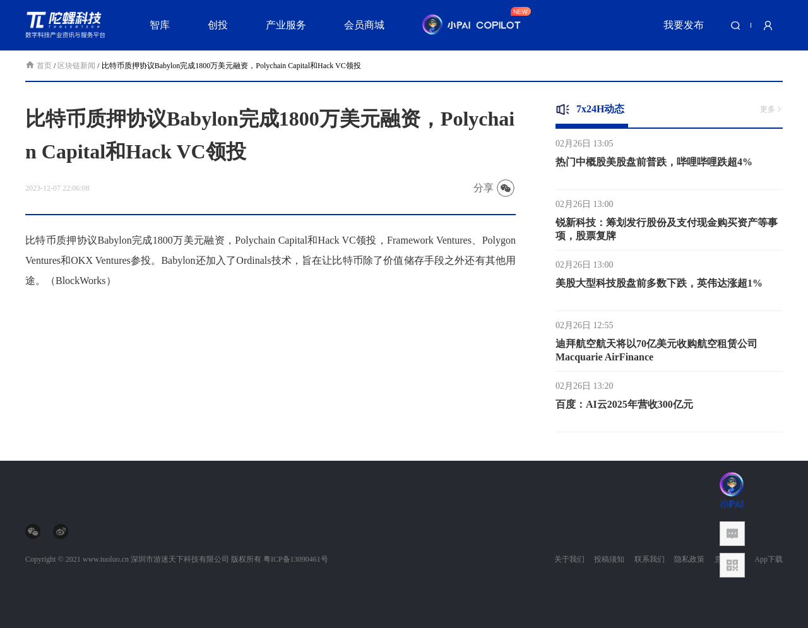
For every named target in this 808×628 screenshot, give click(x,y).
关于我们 (569, 559)
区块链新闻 (76, 65)
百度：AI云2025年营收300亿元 (624, 407)
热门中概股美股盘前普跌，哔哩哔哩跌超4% (654, 165)
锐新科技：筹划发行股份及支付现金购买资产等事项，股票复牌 (667, 232)
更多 (771, 109)
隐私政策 (689, 559)
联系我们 (649, 559)
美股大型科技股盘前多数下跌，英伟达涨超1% (659, 286)
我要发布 (683, 25)
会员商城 (364, 25)
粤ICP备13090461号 (295, 559)
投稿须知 (609, 559)
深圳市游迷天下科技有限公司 (180, 559)
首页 (39, 65)
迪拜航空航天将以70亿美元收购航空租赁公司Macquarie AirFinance (657, 353)
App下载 (768, 559)
